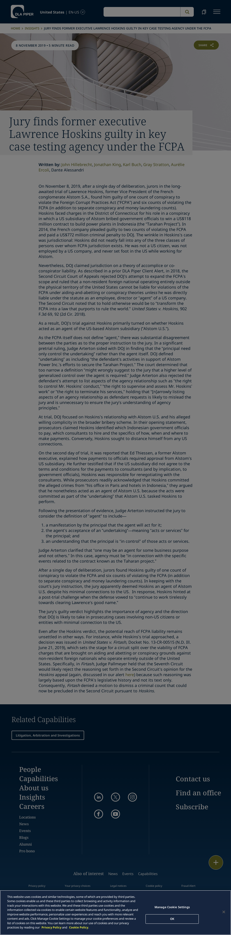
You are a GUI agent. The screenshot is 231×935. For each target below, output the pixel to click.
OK (172, 919)
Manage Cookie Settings (172, 907)
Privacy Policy (51, 927)
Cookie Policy (78, 927)
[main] (115, 912)
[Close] (224, 912)
